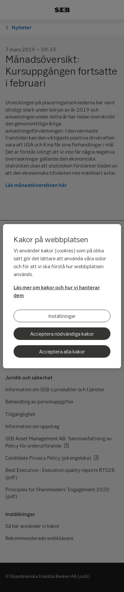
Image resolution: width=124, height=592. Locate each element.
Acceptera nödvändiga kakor (62, 333)
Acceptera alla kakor (62, 351)
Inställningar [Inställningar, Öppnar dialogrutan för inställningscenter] (62, 316)
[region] (62, 296)
